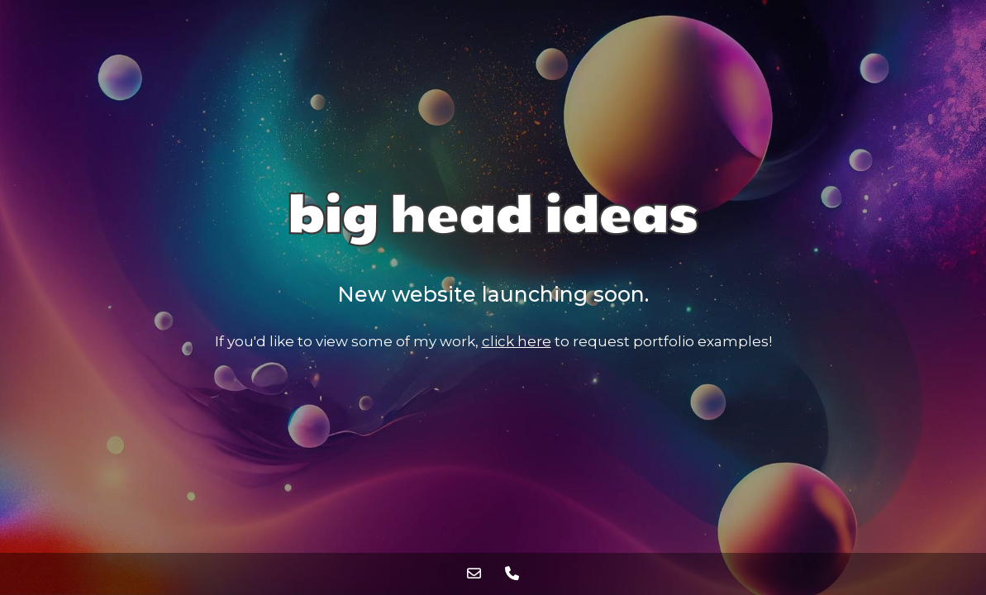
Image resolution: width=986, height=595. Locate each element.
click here (516, 341)
